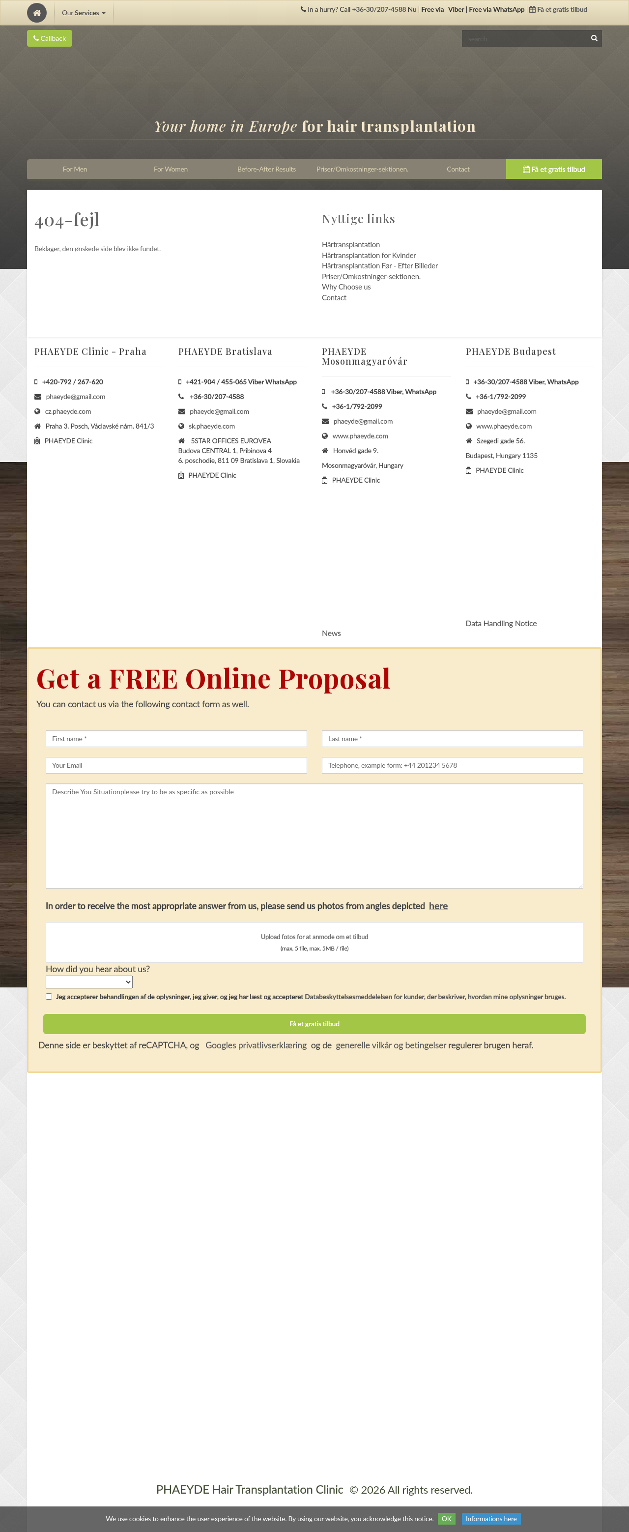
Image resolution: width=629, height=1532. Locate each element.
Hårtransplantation (351, 244)
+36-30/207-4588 (379, 9)
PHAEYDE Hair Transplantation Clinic (249, 1489)
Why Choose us (346, 286)
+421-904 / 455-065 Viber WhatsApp (241, 381)
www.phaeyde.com (360, 436)
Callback (49, 38)
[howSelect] (89, 982)
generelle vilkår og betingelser (391, 1045)
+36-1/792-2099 (357, 406)
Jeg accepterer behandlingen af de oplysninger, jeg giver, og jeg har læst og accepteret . (306, 996)
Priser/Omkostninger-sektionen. (371, 276)
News (331, 632)
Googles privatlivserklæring (255, 1045)
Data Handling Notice (501, 623)
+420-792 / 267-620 (72, 381)
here (438, 905)
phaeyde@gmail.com (75, 396)
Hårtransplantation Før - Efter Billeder (380, 265)
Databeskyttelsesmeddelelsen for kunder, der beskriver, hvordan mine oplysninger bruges (434, 996)
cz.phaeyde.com (68, 411)
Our (84, 12)
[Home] (37, 13)
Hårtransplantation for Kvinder (369, 255)
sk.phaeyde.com (212, 426)
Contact (334, 297)
